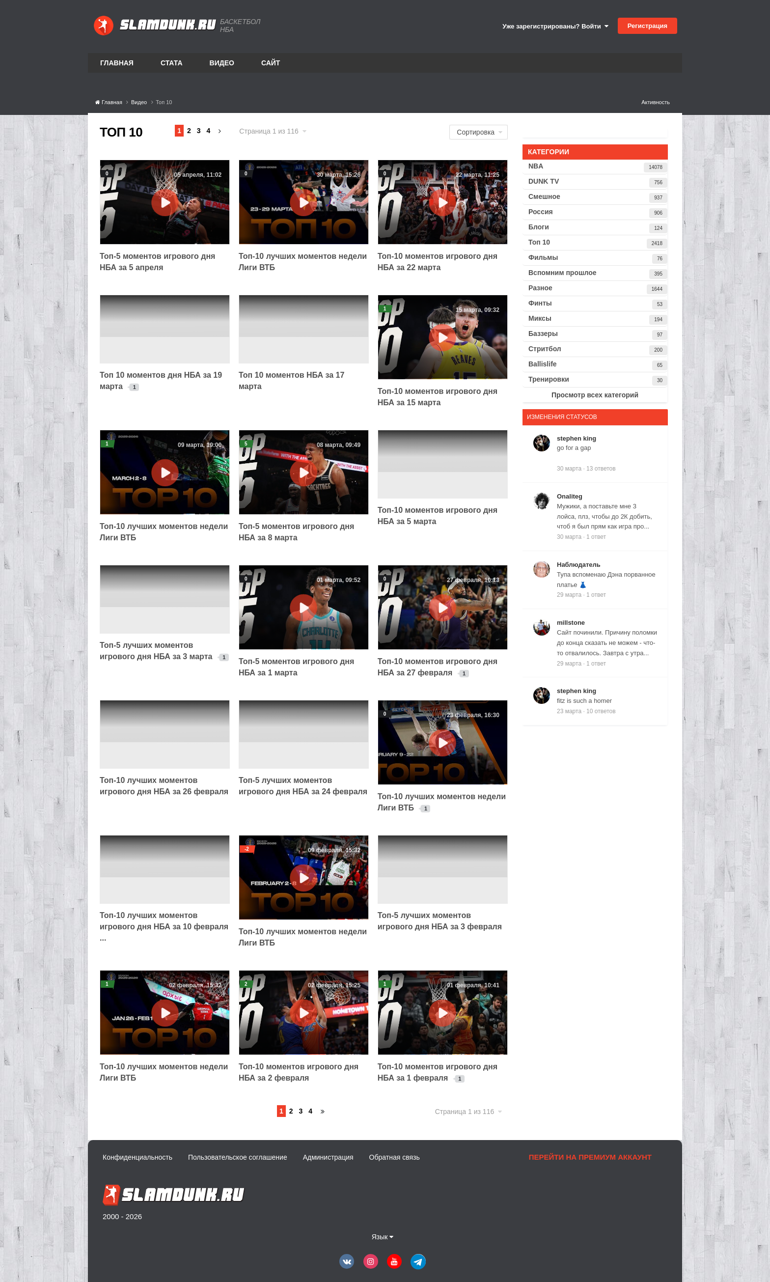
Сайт (270, 63)
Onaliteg (569, 496)
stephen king (576, 438)
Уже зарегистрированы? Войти (555, 26)
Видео (222, 63)
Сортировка (479, 132)
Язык (383, 1237)
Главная (117, 63)
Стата (172, 63)
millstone (571, 622)
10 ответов (601, 711)
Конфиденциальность (137, 1157)
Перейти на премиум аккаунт (590, 1157)
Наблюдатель (579, 564)
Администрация (328, 1157)
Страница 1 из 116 (272, 131)
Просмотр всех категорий (594, 395)
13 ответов (601, 468)
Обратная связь (394, 1157)
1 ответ (596, 536)
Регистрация (647, 25)
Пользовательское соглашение (237, 1157)
